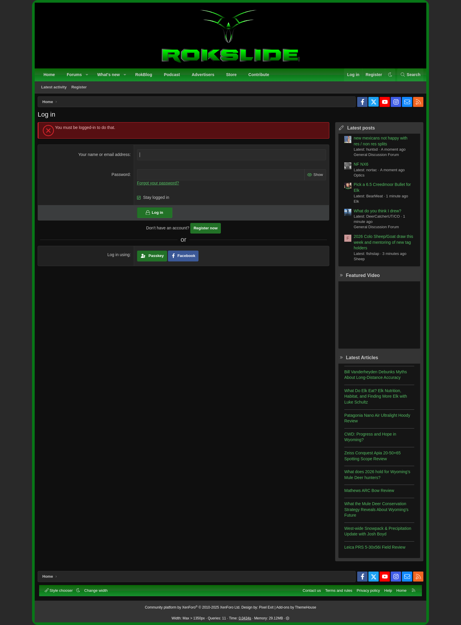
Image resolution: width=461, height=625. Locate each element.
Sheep (357, 261)
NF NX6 (359, 166)
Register (79, 87)
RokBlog (144, 75)
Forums (74, 75)
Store (232, 75)
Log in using (119, 256)
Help (388, 590)
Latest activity (54, 87)
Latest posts (359, 129)
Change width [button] (96, 590)
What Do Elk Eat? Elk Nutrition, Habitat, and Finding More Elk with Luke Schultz (373, 398)
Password (121, 176)
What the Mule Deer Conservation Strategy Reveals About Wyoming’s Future (374, 511)
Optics (357, 177)
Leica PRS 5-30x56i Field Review (372, 549)
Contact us (311, 590)
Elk (354, 203)
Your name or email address (105, 156)
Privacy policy (367, 590)
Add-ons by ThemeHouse (296, 607)
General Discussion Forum (374, 156)
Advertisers (203, 75)
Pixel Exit (266, 607)
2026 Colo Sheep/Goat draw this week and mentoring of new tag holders (381, 244)
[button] (87, 75)
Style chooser (59, 590)
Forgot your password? (159, 184)
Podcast (172, 75)
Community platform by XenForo (192, 607)
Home (50, 75)
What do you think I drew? (375, 213)
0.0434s (245, 618)
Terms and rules (338, 590)
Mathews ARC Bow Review (367, 492)
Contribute (259, 75)
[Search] (410, 75)
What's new (109, 75)
